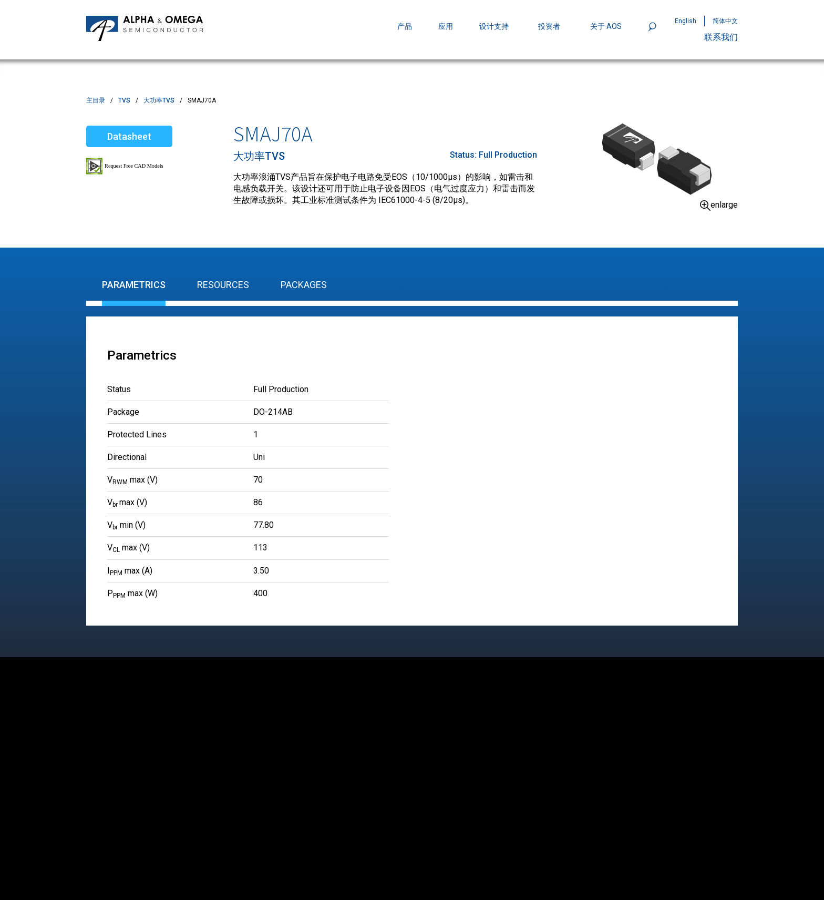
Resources (223, 284)
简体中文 (725, 21)
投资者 (549, 26)
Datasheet (129, 136)
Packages (304, 284)
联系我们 (721, 37)
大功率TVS (158, 100)
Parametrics (134, 284)
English (685, 21)
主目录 (95, 100)
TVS (124, 100)
